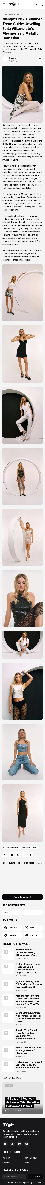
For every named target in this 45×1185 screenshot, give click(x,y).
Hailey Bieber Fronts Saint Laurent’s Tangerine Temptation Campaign (29, 1065)
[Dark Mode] (36, 4)
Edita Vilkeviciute (16, 14)
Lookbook (26, 848)
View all (39, 863)
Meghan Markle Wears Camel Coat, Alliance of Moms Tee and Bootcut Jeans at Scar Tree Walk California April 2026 (28, 1000)
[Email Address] (14, 1176)
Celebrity (6, 1158)
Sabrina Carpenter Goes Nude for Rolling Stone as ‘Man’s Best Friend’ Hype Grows (28, 1017)
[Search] (41, 4)
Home (4, 14)
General (6, 1162)
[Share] (40, 59)
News (26, 1162)
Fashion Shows (31, 1158)
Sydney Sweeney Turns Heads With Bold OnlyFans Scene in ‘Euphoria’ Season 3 (28, 968)
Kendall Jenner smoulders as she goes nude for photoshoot (29, 1050)
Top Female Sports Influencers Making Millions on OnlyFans (26, 952)
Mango (35, 848)
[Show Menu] (3, 4)
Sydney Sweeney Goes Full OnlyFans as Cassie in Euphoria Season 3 (29, 984)
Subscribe (35, 1176)
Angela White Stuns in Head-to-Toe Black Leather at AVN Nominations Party (27, 1034)
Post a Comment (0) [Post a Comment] (22, 897)
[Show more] (30, 854)
